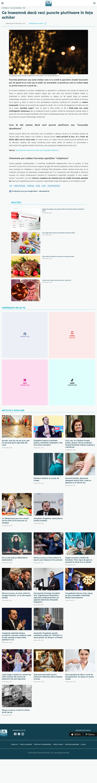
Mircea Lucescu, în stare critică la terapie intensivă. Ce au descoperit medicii (16, 595)
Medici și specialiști (26, 744)
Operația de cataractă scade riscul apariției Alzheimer (37, 150)
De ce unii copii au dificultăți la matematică (15, 559)
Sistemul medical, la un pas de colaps (46, 479)
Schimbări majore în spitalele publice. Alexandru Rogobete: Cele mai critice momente (48, 442)
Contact (83, 744)
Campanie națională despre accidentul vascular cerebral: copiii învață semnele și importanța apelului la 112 (16, 636)
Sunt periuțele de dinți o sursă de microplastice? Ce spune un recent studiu (79, 677)
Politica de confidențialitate (42, 744)
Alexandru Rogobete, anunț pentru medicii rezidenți (48, 519)
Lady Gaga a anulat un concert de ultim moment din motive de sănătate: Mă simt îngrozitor (16, 677)
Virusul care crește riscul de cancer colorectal (56, 280)
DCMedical (5, 8)
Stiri (24, 8)
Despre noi (14, 744)
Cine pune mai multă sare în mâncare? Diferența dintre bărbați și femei (48, 677)
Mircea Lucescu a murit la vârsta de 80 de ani (16, 711)
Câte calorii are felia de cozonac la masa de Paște (58, 256)
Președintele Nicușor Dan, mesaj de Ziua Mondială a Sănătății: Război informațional (78, 595)
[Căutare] (94, 3)
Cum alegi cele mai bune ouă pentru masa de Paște (58, 233)
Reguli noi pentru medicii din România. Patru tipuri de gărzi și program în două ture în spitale (78, 560)
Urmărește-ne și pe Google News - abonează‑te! (30, 191)
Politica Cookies (58, 744)
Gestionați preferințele (72, 744)
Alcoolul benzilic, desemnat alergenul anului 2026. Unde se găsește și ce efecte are (78, 480)
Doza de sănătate (16, 8)
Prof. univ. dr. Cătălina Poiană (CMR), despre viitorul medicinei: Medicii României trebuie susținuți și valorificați (80, 443)
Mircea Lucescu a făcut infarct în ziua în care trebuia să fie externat (48, 559)
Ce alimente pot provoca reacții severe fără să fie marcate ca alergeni (15, 520)
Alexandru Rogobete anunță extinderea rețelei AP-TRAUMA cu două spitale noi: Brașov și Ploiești (48, 635)
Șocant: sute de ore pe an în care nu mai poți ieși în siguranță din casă (16, 442)
